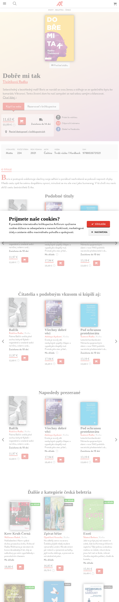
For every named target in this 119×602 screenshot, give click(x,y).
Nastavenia (99, 232)
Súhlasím (98, 224)
